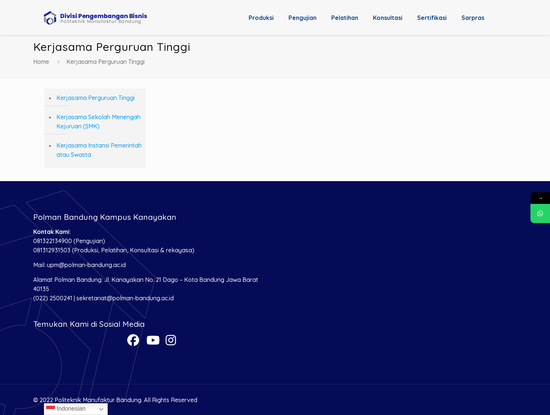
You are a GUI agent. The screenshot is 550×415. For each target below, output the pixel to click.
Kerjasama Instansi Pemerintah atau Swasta (99, 150)
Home (41, 61)
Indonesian (66, 409)
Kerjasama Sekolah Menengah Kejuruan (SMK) (98, 121)
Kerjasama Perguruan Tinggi (95, 97)
